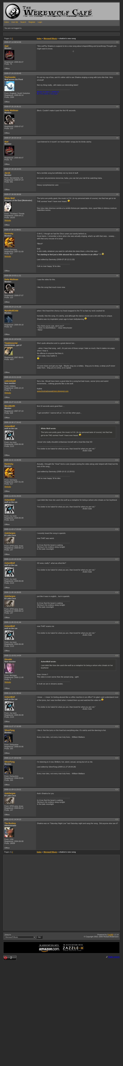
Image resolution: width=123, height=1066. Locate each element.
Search (23, 22)
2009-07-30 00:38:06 (12, 194)
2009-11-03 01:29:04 (12, 496)
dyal (6, 46)
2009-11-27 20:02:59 (12, 758)
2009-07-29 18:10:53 (12, 169)
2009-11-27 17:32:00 (12, 726)
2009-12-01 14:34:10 (12, 819)
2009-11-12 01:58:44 (12, 693)
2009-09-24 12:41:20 (12, 307)
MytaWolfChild (11, 311)
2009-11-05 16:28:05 (12, 592)
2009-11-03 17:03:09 (12, 529)
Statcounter (114, 956)
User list (14, 22)
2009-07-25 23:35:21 (12, 107)
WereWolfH (9, 406)
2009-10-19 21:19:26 (12, 377)
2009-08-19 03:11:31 (12, 276)
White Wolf (9, 198)
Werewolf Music (50, 38)
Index (6, 22)
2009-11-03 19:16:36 (12, 559)
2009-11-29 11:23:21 (12, 789)
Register (32, 22)
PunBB (110, 935)
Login (40, 22)
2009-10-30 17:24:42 (12, 422)
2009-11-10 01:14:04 (12, 655)
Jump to (23, 936)
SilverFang (9, 730)
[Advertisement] (37, 892)
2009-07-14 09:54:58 (12, 42)
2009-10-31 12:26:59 (12, 460)
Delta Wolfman (11, 110)
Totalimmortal (10, 343)
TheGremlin (9, 77)
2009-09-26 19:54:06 (12, 339)
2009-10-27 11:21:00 (12, 402)
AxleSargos (9, 533)
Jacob (7, 173)
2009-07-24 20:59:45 (12, 73)
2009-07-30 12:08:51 (12, 230)
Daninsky (8, 233)
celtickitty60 (10, 381)
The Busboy (10, 823)
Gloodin (8, 659)
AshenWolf (9, 426)
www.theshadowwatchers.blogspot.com (52, 391)
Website (7, 220)
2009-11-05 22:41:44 (12, 622)
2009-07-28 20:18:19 (12, 138)
